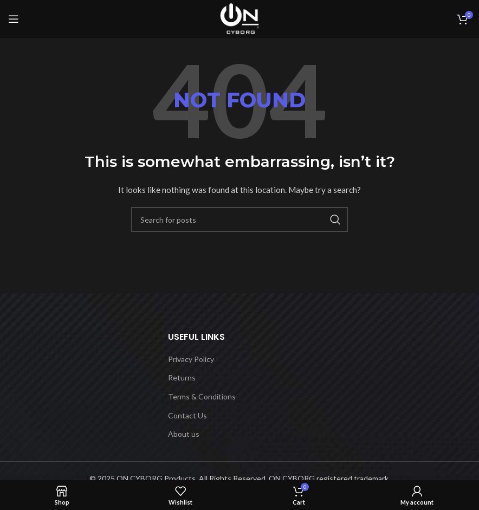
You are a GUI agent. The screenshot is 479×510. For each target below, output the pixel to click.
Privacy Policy (191, 359)
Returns (182, 377)
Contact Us (187, 415)
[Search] (239, 219)
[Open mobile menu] (13, 19)
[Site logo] (239, 18)
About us (183, 433)
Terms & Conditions (202, 396)
